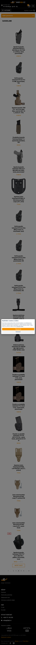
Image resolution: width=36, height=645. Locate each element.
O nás (2, 607)
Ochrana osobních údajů (8, 600)
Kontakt (3, 610)
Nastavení (18, 331)
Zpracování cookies (20, 326)
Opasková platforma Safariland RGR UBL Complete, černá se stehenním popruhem (18, 317)
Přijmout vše (18, 329)
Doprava (3, 592)
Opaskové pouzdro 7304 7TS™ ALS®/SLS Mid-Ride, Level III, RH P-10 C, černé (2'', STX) (18, 110)
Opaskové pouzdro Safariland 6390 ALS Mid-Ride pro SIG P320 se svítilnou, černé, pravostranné (18, 50)
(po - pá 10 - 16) (13, 6)
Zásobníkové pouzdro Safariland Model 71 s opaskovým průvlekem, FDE (18, 140)
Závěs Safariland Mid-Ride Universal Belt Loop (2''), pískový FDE (18, 496)
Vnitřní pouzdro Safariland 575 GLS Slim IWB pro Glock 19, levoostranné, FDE (18, 288)
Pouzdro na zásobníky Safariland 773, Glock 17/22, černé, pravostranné (18, 377)
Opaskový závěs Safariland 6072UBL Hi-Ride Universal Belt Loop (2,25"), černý (18, 199)
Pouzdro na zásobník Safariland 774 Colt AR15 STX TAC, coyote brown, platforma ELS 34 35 (18, 437)
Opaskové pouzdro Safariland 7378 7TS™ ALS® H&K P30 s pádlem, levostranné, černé (18, 556)
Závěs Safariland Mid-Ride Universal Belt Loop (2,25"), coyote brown (18, 525)
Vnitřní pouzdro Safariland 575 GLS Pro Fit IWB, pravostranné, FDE (18, 80)
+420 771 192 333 (8, 617)
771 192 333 (6, 6)
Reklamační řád (5, 597)
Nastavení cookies (6, 637)
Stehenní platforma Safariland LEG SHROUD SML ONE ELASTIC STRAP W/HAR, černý (18, 347)
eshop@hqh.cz (7, 620)
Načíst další (19, 565)
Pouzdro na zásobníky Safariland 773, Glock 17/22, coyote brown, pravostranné (18, 406)
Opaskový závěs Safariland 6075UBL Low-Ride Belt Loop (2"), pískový (18, 467)
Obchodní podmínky (6, 595)
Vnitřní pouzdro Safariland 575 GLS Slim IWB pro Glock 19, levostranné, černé (18, 228)
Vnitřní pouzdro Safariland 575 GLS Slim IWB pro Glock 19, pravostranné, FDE (18, 258)
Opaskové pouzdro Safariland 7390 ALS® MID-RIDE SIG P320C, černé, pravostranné (18, 169)
